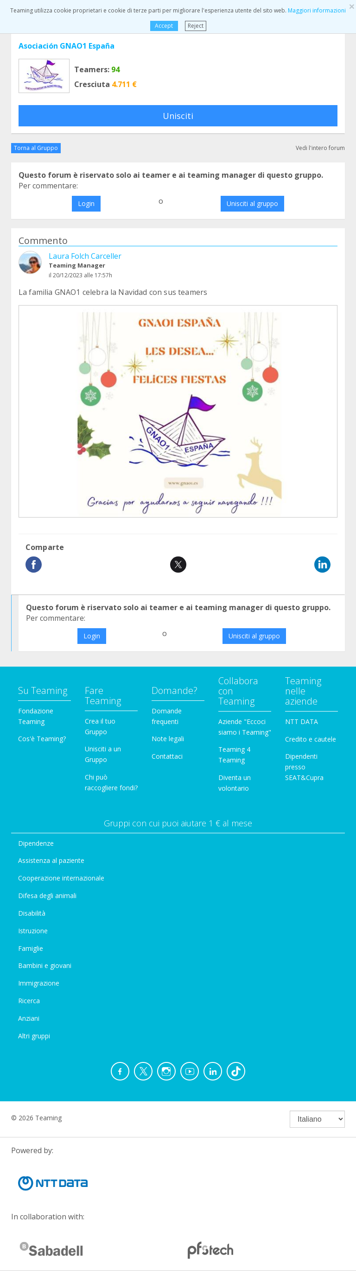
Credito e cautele (310, 739)
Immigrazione (38, 983)
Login (86, 203)
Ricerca (29, 1000)
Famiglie (30, 948)
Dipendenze (36, 843)
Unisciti (178, 115)
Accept (164, 26)
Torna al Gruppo (36, 148)
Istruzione (33, 930)
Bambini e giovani (44, 965)
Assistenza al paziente (51, 860)
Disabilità (31, 913)
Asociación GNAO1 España (66, 46)
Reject (195, 26)
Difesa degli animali (47, 895)
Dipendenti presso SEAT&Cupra (304, 767)
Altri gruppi (34, 1035)
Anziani (28, 1018)
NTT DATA (301, 721)
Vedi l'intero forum (320, 148)
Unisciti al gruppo (252, 203)
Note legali (168, 738)
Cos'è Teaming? (42, 738)
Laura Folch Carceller (85, 256)
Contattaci (167, 756)
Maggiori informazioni (317, 10)
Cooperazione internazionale (61, 878)
